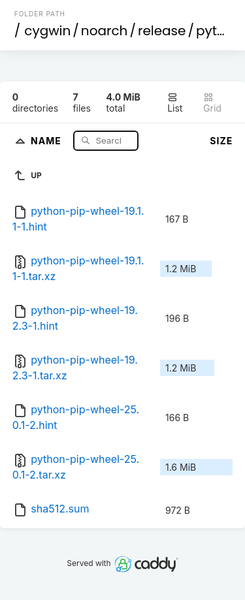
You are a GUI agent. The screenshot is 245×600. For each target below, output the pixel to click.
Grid (212, 103)
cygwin (47, 31)
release (162, 31)
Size (221, 140)
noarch (104, 31)
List (174, 103)
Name (47, 140)
